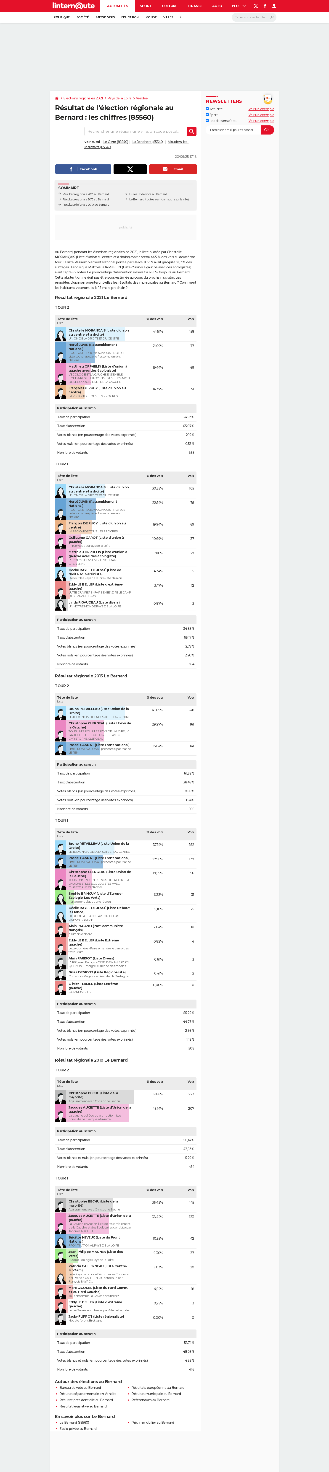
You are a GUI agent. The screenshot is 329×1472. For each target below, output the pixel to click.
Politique (62, 17)
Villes (168, 17)
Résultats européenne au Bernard (157, 1388)
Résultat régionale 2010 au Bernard (86, 204)
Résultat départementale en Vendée (88, 1394)
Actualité (214, 109)
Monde (151, 17)
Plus (239, 6)
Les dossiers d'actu (221, 121)
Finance (195, 6)
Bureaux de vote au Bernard (148, 194)
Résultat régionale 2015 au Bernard (86, 199)
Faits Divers (105, 17)
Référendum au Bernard (150, 1400)
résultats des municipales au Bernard (147, 282)
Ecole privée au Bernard (78, 1429)
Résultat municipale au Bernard (156, 1394)
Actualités (117, 6)
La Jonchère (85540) (148, 142)
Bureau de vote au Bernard (80, 1388)
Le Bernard (136, 199)
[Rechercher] (254, 17)
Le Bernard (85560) (74, 1422)
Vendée (142, 98)
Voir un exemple (261, 109)
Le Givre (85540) (115, 142)
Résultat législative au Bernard (83, 1406)
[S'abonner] (240, 130)
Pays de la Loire (119, 98)
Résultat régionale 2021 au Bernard (86, 194)
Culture (169, 6)
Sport (145, 6)
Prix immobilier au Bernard (152, 1422)
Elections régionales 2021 (83, 98)
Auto (217, 6)
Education (130, 17)
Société (83, 17)
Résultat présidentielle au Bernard (86, 1400)
